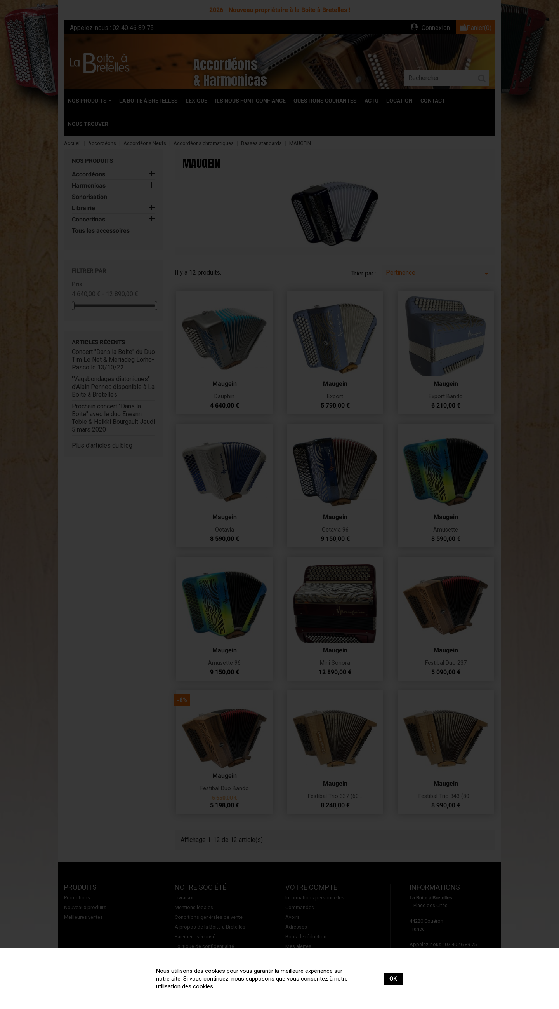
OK (393, 978)
